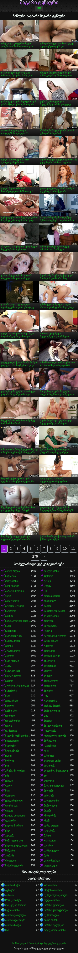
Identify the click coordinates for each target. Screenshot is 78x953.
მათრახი (10, 745)
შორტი (48, 720)
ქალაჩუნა (49, 830)
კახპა (8, 665)
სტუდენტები (12, 750)
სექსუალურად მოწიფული (18, 620)
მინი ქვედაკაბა (14, 840)
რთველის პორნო (15, 905)
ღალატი (49, 780)
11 (73, 548)
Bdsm (8, 755)
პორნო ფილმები (54, 905)
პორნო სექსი (12, 885)
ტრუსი (9, 645)
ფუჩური (48, 576)
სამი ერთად (12, 660)
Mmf (46, 750)
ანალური (49, 660)
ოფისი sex (11, 805)
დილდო (10, 715)
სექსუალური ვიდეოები (57, 895)
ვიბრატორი (12, 740)
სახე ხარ (49, 755)
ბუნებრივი (50, 665)
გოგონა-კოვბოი (14, 605)
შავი (7, 695)
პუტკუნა (9, 835)
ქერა (8, 595)
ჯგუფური (10, 820)
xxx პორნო (50, 885)
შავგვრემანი (51, 571)
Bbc (46, 715)
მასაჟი (47, 835)
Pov (46, 695)
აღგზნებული (12, 650)
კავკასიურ (50, 745)
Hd (45, 590)
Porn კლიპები (13, 900)
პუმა (46, 855)
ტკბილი (48, 645)
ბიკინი (47, 810)
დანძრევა (11, 730)
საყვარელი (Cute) (54, 610)
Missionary (50, 600)
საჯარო (48, 845)
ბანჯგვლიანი (12, 670)
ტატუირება (50, 700)
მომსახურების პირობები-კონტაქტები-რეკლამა (39, 943)
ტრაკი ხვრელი (14, 800)
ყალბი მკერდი (14, 825)
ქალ (7, 830)
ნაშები (47, 605)
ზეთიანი (48, 790)
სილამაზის (50, 625)
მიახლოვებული (53, 725)
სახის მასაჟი (51, 640)
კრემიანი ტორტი (15, 770)
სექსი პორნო (12, 910)
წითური (48, 690)
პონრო (9, 895)
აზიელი (9, 655)
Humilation (50, 840)
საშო (8, 625)
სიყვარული (50, 865)
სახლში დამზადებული (18, 735)
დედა (8, 725)
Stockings (10, 630)
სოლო (48, 670)
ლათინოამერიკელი (56, 770)
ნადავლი (10, 610)
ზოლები (48, 620)
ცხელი (48, 630)
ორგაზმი (49, 795)
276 (35, 556)
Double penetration (15, 815)
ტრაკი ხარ (11, 700)
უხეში (47, 820)
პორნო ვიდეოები (15, 915)
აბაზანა (9, 855)
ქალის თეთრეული (55, 635)
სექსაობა (10, 576)
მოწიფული (50, 805)
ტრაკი (47, 580)
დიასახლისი (12, 720)
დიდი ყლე (50, 685)
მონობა (9, 760)
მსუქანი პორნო (53, 890)
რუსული (10, 795)
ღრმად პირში (52, 655)
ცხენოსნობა (12, 585)
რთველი (10, 860)
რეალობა (50, 765)
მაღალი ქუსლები (54, 785)
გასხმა (9, 615)
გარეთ (9, 680)
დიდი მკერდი (52, 595)
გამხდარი (11, 710)
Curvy (8, 785)
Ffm (7, 765)
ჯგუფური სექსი (52, 760)
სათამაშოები (12, 640)
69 (45, 775)
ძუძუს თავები (51, 825)
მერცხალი (50, 740)
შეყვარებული (13, 675)
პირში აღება (12, 571)
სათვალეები (51, 800)
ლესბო (48, 675)
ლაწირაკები (51, 615)
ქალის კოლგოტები (16, 845)
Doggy (47, 585)
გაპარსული (12, 600)
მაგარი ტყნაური (39, 2)
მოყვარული (51, 680)
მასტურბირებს (13, 635)
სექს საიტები (51, 915)
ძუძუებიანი (11, 580)
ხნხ (7, 930)
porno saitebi (51, 920)
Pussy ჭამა (50, 730)
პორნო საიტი (13, 925)
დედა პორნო (51, 900)
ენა (7, 775)
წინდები (10, 850)
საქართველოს (14, 865)
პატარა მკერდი (14, 590)
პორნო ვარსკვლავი (17, 685)
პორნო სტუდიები (54, 925)
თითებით (49, 650)
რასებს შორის (52, 705)
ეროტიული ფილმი (55, 735)
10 (65, 548)
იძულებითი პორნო (55, 930)
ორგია (9, 810)
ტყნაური (10, 890)
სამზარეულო (51, 850)
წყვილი (9, 705)
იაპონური (11, 690)
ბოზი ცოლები (52, 710)
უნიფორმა (50, 815)
